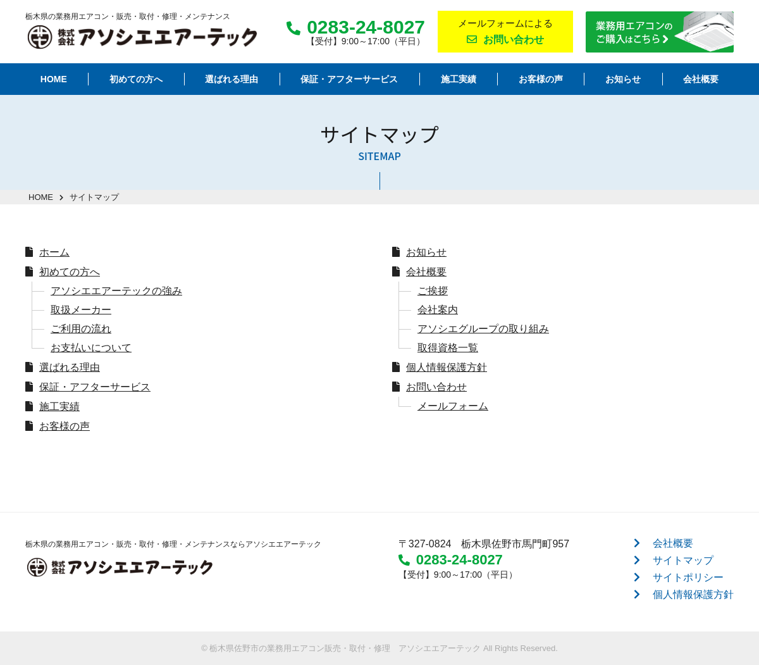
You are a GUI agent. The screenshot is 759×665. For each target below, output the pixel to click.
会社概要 (426, 271)
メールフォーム (452, 406)
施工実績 (59, 406)
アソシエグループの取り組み (483, 328)
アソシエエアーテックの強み (116, 290)
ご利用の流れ (81, 328)
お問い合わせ (436, 387)
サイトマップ (683, 560)
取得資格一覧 (447, 347)
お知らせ (426, 252)
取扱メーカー (81, 309)
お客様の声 (64, 426)
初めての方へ (69, 271)
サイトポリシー (688, 577)
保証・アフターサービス (95, 387)
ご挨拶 (432, 290)
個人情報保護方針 (446, 367)
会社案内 (437, 309)
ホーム (54, 252)
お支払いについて (91, 347)
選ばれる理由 (69, 367)
